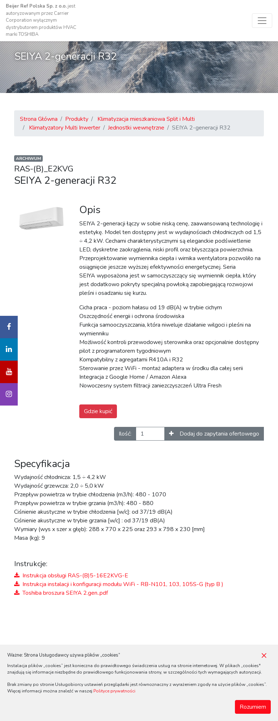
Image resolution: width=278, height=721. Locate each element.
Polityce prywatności (114, 691)
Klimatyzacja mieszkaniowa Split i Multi (146, 119)
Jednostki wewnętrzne (136, 128)
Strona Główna (39, 119)
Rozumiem (253, 707)
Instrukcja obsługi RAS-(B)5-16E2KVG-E (71, 576)
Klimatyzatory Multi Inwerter (64, 128)
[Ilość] (150, 434)
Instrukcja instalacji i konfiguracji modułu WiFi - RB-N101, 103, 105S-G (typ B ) (118, 584)
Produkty (76, 119)
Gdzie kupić (98, 411)
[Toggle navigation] (262, 20)
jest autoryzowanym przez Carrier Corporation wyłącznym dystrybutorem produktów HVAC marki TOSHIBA (41, 20)
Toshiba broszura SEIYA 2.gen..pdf (61, 593)
